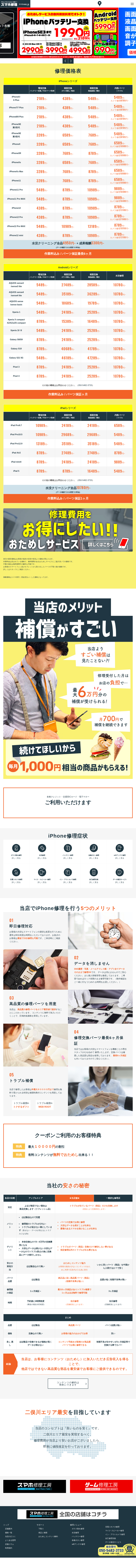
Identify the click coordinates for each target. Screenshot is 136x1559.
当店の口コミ (10, 1538)
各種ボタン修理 (78, 1542)
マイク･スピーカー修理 (114, 1532)
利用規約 (8, 1549)
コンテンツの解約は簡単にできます (68, 1385)
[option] (68, 33)
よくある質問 (10, 1542)
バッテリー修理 (78, 1538)
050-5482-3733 (85, 385)
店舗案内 (8, 1530)
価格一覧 (8, 1534)
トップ (6, 1526)
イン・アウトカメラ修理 (115, 1536)
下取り (41, 1530)
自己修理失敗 (110, 1540)
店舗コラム (9, 1546)
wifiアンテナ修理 (78, 1546)
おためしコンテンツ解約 (48, 1538)
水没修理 (75, 1534)
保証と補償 (42, 1534)
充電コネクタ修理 (112, 1528)
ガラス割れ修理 (78, 1530)
